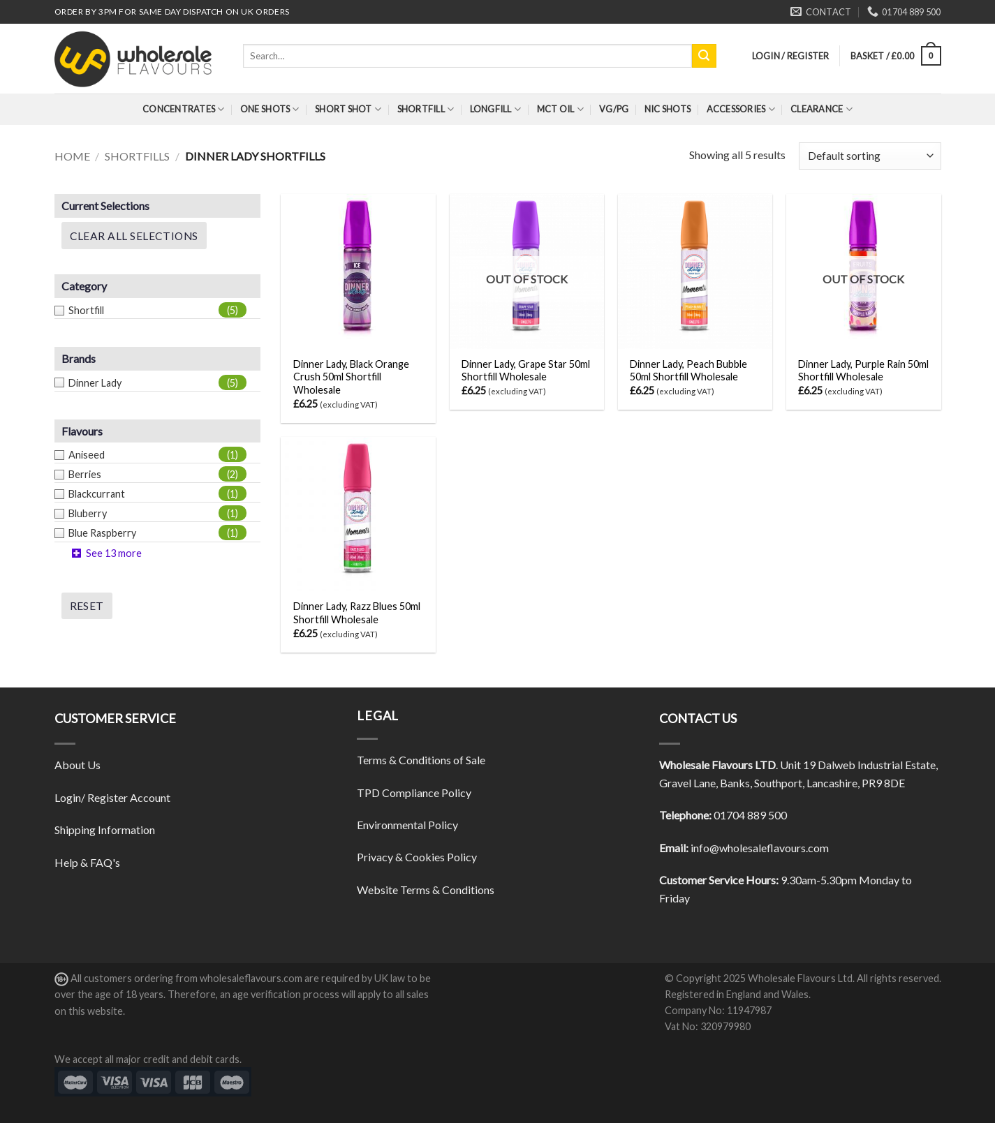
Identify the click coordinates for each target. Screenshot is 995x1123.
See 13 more (114, 553)
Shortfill (426, 109)
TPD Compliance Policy (414, 792)
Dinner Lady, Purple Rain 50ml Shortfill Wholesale (863, 370)
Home (72, 156)
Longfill (496, 109)
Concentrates (183, 109)
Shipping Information (104, 829)
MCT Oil (560, 109)
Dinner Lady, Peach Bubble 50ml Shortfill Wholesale (688, 370)
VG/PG (613, 108)
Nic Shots (667, 108)
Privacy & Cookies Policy (417, 856)
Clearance (821, 109)
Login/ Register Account (112, 797)
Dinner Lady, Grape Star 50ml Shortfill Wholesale (526, 370)
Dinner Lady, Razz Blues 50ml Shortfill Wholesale (356, 612)
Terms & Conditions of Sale (421, 759)
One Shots (270, 109)
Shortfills (137, 156)
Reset (87, 606)
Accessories (741, 109)
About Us (77, 764)
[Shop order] (870, 156)
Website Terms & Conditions (425, 889)
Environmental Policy (407, 824)
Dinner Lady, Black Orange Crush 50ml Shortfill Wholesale (351, 377)
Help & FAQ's (87, 862)
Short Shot (348, 109)
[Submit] (704, 56)
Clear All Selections (134, 236)
